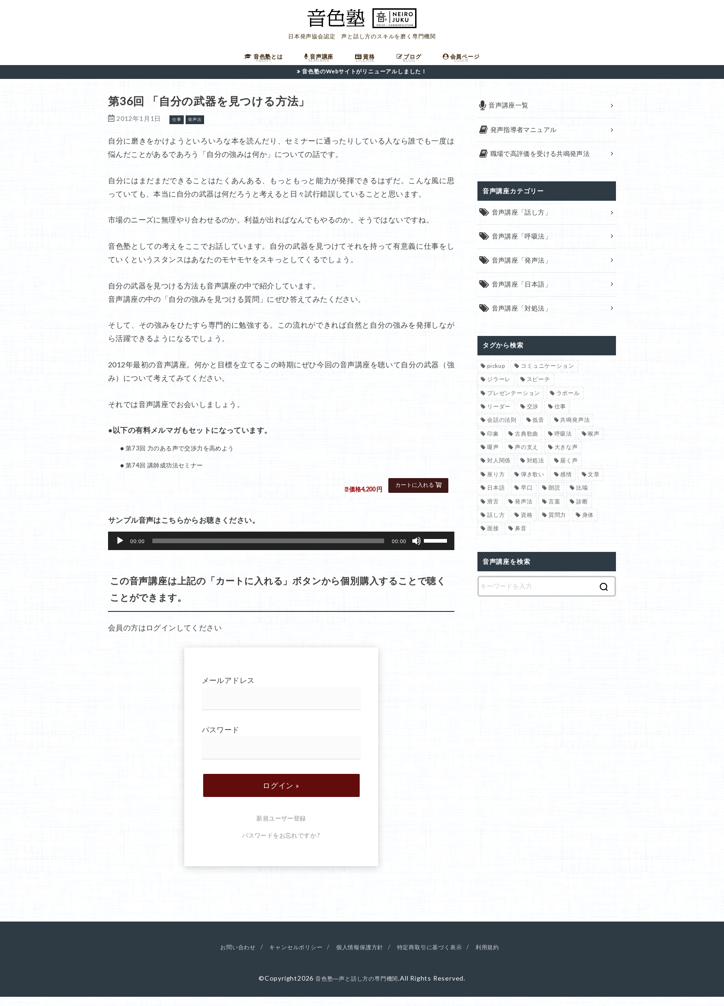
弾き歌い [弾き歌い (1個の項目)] (532, 485)
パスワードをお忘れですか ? (281, 844)
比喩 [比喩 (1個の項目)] (582, 498)
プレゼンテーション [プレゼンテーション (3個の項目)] (513, 404)
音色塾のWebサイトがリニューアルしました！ (364, 80)
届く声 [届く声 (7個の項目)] (569, 471)
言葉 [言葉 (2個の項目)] (555, 512)
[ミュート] (416, 549)
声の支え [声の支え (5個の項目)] (526, 458)
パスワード (281, 751)
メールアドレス (281, 702)
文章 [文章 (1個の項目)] (594, 485)
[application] (281, 549)
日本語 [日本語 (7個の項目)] (496, 498)
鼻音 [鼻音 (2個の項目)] (521, 539)
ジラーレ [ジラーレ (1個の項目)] (499, 390)
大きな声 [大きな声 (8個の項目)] (566, 458)
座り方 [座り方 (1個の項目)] (496, 485)
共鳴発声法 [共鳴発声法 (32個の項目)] (575, 431)
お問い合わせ (223, 955)
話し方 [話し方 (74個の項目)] (496, 525)
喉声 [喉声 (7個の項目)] (594, 444)
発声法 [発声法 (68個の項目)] (523, 512)
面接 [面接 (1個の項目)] (493, 539)
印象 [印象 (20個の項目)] (493, 444)
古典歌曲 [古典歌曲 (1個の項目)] (526, 444)
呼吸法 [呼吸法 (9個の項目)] (563, 444)
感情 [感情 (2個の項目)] (566, 485)
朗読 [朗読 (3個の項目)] (555, 498)
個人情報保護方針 (359, 955)
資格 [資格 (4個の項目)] (527, 525)
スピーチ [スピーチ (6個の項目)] (538, 390)
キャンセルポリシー (288, 955)
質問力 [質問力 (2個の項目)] (557, 525)
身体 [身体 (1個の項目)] (588, 525)
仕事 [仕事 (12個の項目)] (561, 417)
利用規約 (503, 955)
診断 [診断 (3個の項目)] (582, 512)
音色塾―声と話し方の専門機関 (356, 987)
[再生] (120, 549)
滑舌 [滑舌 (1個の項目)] (493, 512)
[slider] (268, 549)
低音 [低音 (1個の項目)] (538, 431)
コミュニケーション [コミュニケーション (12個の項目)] (547, 376)
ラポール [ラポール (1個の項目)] (568, 404)
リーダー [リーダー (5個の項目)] (499, 417)
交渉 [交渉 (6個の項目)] (533, 417)
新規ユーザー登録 (281, 827)
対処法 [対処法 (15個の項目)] (535, 471)
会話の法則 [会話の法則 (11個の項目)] (502, 431)
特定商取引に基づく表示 (438, 955)
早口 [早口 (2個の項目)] (527, 498)
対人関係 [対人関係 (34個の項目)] (499, 471)
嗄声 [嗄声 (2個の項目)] (493, 458)
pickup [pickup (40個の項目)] (496, 376)
